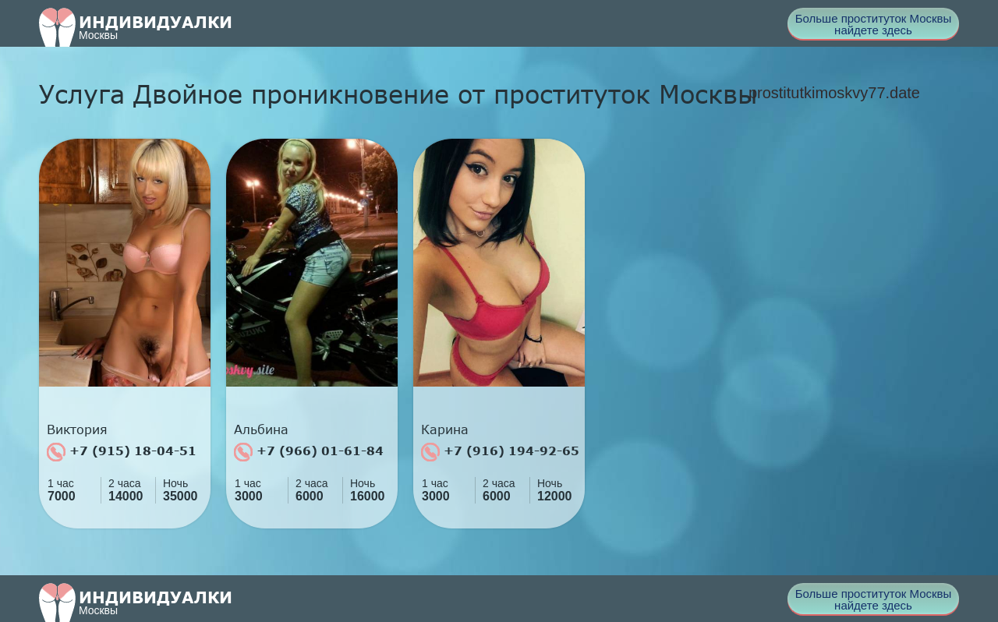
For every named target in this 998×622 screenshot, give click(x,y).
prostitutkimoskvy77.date (834, 92)
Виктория (77, 429)
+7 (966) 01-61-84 (309, 452)
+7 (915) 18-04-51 (121, 452)
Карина (445, 429)
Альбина (261, 429)
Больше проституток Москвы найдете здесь (873, 24)
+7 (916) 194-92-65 (500, 452)
